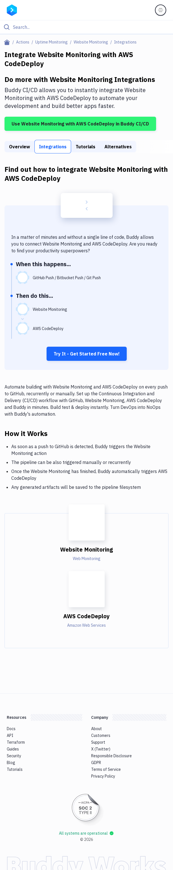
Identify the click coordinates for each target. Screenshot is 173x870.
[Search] (91, 27)
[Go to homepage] (12, 9)
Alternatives (118, 146)
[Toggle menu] (160, 10)
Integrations (53, 146)
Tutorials (85, 146)
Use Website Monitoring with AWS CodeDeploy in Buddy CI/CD (80, 124)
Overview (19, 146)
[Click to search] (86, 27)
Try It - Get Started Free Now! (87, 354)
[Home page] (8, 42)
